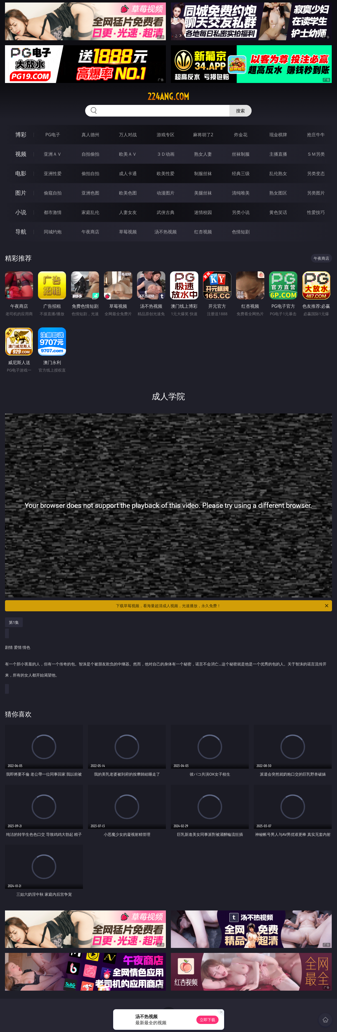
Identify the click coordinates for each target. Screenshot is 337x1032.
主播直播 (278, 154)
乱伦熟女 (278, 173)
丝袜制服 (241, 154)
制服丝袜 (203, 173)
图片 (20, 192)
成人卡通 (128, 173)
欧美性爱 (165, 173)
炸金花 (240, 135)
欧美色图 (128, 193)
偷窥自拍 (53, 193)
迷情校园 (203, 212)
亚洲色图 (90, 193)
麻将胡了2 (203, 135)
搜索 (240, 111)
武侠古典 (165, 212)
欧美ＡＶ (128, 154)
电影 (20, 173)
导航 (20, 231)
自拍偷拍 (90, 154)
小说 (20, 212)
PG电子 (52, 135)
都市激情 (53, 212)
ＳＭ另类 (316, 154)
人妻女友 (128, 212)
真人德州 (90, 135)
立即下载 (207, 1019)
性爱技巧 (316, 212)
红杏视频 (203, 232)
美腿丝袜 (203, 193)
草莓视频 (128, 232)
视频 (20, 154)
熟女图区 (278, 193)
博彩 (20, 134)
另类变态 (316, 173)
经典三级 (241, 173)
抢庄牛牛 (316, 135)
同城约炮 (53, 232)
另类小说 (241, 212)
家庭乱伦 (90, 212)
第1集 (14, 622)
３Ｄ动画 (165, 154)
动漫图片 (165, 193)
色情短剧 (241, 232)
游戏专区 (165, 135)
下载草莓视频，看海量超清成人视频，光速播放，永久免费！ (222, 605)
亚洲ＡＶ (53, 154)
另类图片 (316, 193)
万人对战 (128, 135)
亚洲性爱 (53, 173)
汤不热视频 (165, 232)
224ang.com (168, 96)
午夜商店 (90, 232)
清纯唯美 (241, 193)
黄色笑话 (278, 212)
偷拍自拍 (90, 173)
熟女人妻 (203, 154)
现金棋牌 (278, 135)
